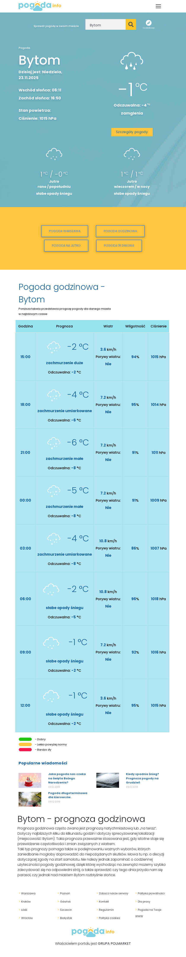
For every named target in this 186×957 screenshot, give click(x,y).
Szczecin (64, 910)
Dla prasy (142, 901)
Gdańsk (63, 901)
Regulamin (104, 910)
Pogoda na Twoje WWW (151, 910)
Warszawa (26, 893)
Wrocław (25, 918)
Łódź (23, 910)
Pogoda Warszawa (64, 231)
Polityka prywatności (148, 893)
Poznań (63, 893)
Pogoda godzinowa (120, 231)
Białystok (64, 918)
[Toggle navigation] (158, 6)
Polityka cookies (107, 918)
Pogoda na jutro (66, 245)
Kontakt (102, 901)
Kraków (24, 901)
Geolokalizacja (148, 28)
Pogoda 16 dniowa (119, 245)
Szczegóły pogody (132, 131)
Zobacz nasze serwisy (111, 893)
